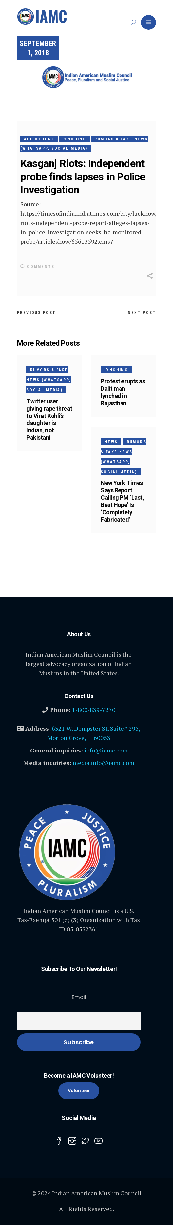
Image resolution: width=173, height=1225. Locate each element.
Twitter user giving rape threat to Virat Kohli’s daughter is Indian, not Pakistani (49, 419)
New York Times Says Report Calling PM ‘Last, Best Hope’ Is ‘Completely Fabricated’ (122, 501)
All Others (39, 139)
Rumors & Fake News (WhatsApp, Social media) (48, 380)
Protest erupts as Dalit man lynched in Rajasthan (123, 392)
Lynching (74, 139)
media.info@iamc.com (103, 763)
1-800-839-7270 (93, 710)
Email (79, 997)
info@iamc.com (106, 750)
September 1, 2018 (38, 48)
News (111, 442)
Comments (37, 266)
